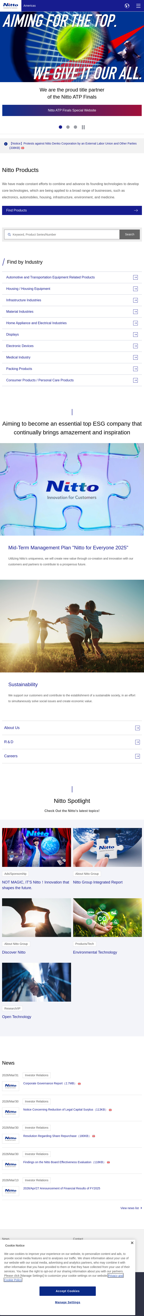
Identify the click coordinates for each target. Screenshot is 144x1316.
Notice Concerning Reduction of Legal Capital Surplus (67, 1109)
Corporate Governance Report (52, 1083)
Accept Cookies (68, 1304)
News (5, 1239)
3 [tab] (76, 127)
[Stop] (83, 127)
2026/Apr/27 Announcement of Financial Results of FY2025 (61, 1188)
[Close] (132, 1256)
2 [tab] (68, 127)
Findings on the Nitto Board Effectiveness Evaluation (66, 1162)
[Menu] (138, 5)
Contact (78, 1239)
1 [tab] (61, 127)
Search (129, 234)
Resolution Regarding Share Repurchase (59, 1136)
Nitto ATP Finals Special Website (72, 110)
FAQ (5, 1247)
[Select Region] (127, 5)
